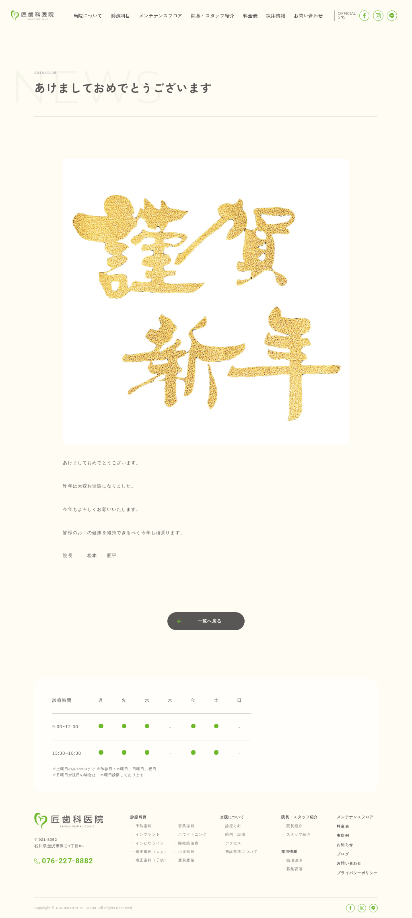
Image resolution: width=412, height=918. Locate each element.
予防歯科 (144, 826)
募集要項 (294, 869)
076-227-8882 (63, 861)
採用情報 (275, 15)
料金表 (250, 15)
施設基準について (241, 852)
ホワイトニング (192, 834)
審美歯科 (186, 826)
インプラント (148, 834)
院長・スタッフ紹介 (212, 15)
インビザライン (150, 843)
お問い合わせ (308, 15)
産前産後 (186, 860)
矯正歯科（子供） (152, 860)
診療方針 (233, 826)
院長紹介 (294, 826)
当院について (87, 15)
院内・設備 (235, 834)
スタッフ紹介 (298, 834)
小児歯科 (186, 852)
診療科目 (120, 15)
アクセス (233, 843)
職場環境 (294, 861)
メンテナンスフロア (160, 15)
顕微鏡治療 (188, 843)
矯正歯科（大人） (152, 852)
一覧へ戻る (210, 621)
